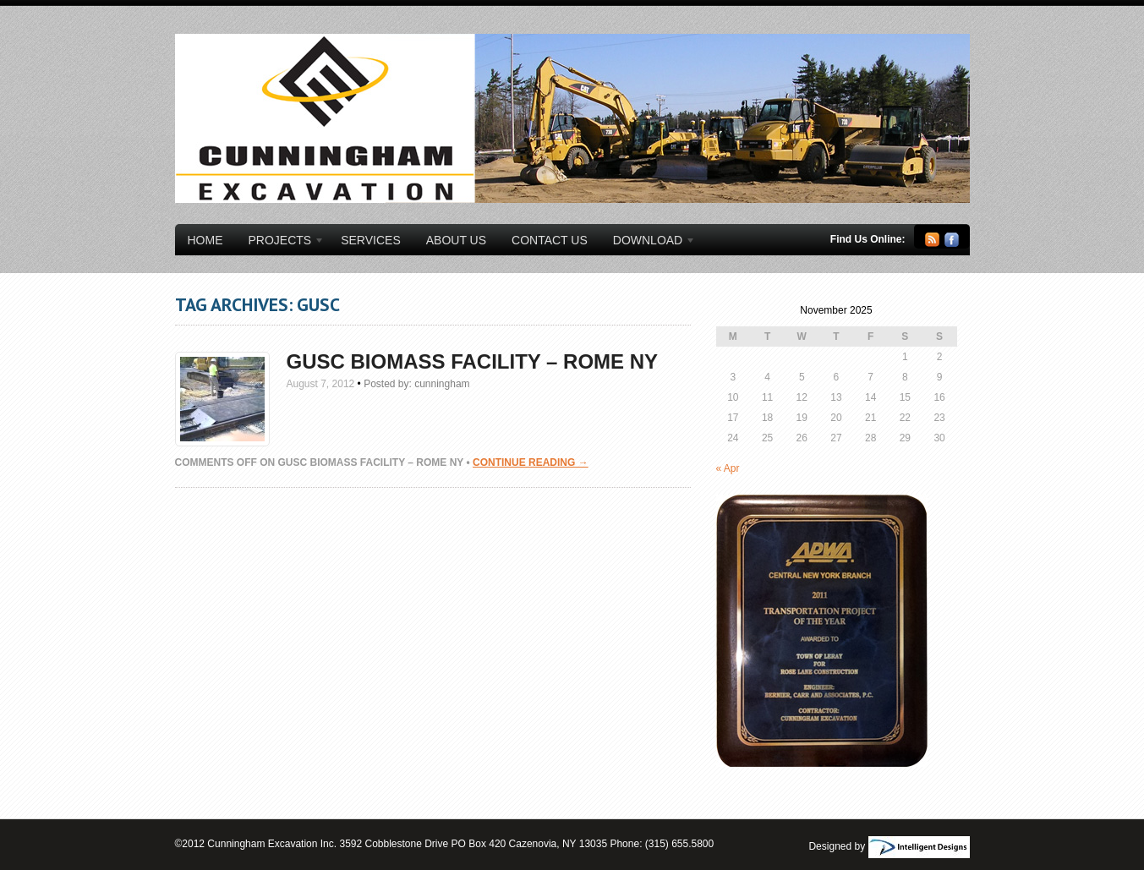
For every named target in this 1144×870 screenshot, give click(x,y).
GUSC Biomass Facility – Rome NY (473, 361)
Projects (281, 242)
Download (648, 242)
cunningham (441, 384)
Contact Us (550, 240)
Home (205, 240)
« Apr (728, 468)
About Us (456, 240)
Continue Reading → (530, 462)
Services (371, 240)
